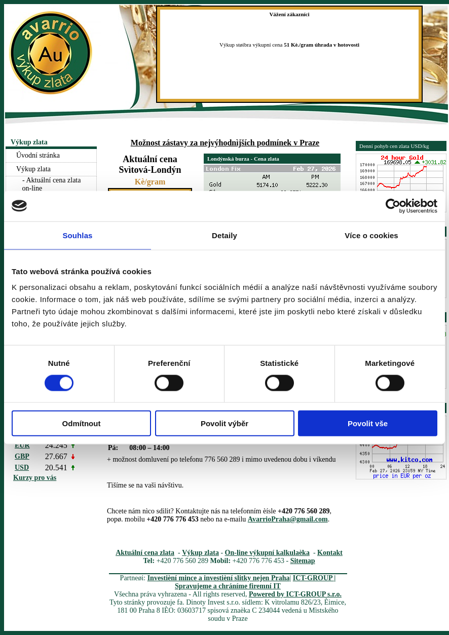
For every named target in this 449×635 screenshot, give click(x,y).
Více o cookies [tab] (371, 235)
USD (22, 467)
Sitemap (302, 561)
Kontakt (330, 552)
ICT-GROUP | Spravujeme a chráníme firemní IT (255, 582)
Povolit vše (368, 423)
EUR (22, 445)
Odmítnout (81, 423)
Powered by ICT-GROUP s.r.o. (295, 594)
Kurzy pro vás (34, 477)
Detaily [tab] (224, 235)
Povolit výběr (224, 423)
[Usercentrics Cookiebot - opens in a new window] (393, 205)
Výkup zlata (200, 552)
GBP (22, 456)
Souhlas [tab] (77, 235)
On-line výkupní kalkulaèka (267, 552)
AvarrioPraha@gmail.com (288, 519)
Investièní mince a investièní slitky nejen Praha (218, 578)
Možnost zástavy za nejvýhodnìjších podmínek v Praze (225, 142)
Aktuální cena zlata (145, 552)
